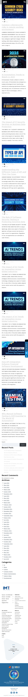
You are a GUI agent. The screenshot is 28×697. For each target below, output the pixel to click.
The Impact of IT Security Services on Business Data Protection (13, 124)
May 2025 (6, 498)
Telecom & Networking (19, 606)
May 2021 (6, 552)
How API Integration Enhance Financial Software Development (12, 364)
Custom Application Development (5, 622)
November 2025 (8, 494)
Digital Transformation (10, 574)
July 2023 (6, 535)
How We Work (17, 612)
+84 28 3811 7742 (14, 688)
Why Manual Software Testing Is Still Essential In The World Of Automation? (14, 417)
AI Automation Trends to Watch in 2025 (13, 76)
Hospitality (17, 605)
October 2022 (7, 541)
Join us (13, 644)
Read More (4, 48)
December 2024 (8, 509)
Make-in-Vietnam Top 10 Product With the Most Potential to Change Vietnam (14, 682)
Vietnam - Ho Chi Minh (6, 596)
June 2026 (6, 483)
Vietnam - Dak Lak (5, 598)
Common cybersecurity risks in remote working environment (13, 27)
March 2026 (7, 489)
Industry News (8, 576)
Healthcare (17, 603)
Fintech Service (17, 596)
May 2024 (6, 524)
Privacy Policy (14, 690)
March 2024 (7, 528)
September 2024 (8, 515)
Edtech (16, 602)
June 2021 (6, 550)
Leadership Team (18, 615)
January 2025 (7, 507)
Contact (16, 623)
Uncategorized (7, 578)
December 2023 (8, 533)
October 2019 (7, 557)
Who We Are (17, 613)
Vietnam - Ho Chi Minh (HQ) (7, 594)
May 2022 (6, 548)
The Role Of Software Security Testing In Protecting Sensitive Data (13, 219)
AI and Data (4, 613)
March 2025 (7, 502)
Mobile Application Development (5, 628)
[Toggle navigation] (24, 2)
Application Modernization (6, 630)
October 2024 (7, 513)
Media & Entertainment (19, 608)
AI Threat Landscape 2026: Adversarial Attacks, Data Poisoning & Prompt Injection (14, 470)
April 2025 (6, 500)
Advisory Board (17, 617)
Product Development (6, 620)
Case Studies (17, 620)
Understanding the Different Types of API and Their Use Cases (14, 172)
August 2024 (7, 518)
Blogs (6, 21)
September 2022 (8, 544)
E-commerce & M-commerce (20, 600)
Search (3, 442)
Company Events (8, 571)
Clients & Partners (18, 618)
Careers (6, 569)
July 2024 (6, 520)
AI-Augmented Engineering (7, 612)
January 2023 (7, 537)
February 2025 (8, 505)
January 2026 (7, 492)
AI (5, 264)
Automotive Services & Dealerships (19, 598)
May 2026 (6, 485)
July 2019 (6, 559)
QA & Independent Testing (6, 618)
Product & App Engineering (7, 615)
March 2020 (7, 554)
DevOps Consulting (5, 625)
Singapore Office (5, 602)
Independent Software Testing (7, 624)
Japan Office (4, 600)
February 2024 (8, 531)
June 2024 (6, 522)
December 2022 (8, 539)
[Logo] (11, 2)
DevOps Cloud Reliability (6, 617)
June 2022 (6, 546)
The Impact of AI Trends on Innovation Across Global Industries (13, 269)
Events (16, 621)
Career (3, 637)
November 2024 (8, 511)
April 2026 (6, 487)
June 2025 (6, 496)
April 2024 (6, 526)
